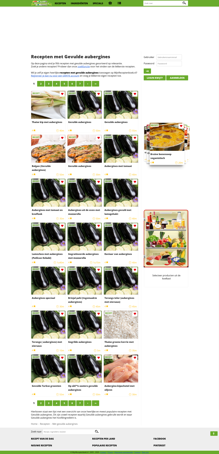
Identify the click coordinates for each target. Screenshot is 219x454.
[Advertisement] (109, 29)
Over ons (145, 452)
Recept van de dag (42, 438)
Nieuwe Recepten (41, 445)
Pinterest (159, 445)
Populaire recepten (104, 445)
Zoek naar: (36, 431)
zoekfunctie (84, 66)
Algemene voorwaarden (123, 452)
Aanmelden (177, 77)
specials (98, 3)
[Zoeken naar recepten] (165, 3)
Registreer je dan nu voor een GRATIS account (55, 75)
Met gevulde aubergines (65, 423)
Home (34, 423)
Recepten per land (103, 438)
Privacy (110, 452)
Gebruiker (149, 57)
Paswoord (149, 63)
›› (95, 83)
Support (137, 452)
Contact (103, 452)
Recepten (45, 423)
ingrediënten (79, 3)
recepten (60, 3)
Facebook (159, 438)
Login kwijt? (155, 77)
